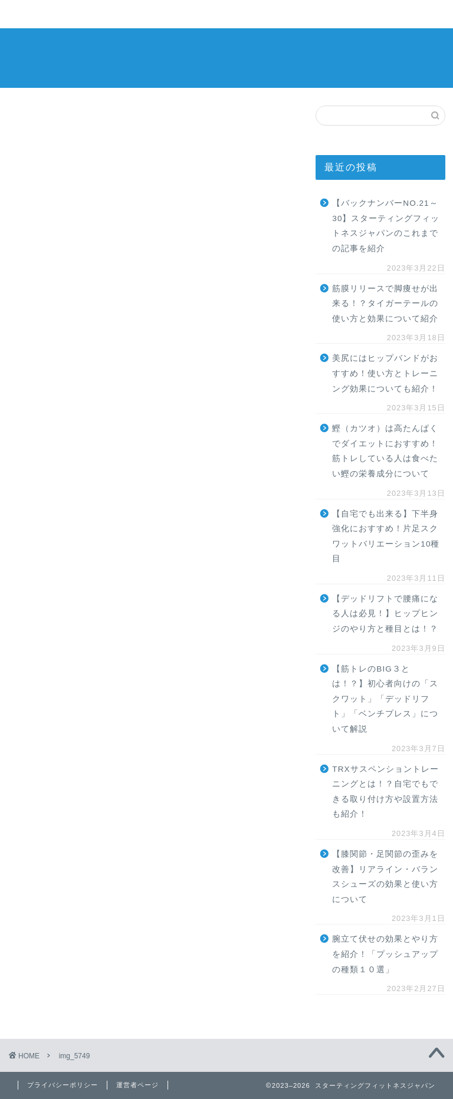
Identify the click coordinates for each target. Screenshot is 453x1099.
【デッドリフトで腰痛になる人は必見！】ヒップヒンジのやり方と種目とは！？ (385, 613)
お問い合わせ (357, 14)
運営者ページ (137, 1084)
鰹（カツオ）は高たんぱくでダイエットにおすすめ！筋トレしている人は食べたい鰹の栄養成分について (385, 451)
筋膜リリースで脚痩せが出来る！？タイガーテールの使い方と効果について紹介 (385, 303)
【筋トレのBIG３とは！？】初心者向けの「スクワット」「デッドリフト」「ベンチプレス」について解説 (385, 698)
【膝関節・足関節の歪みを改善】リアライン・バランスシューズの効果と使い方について (385, 877)
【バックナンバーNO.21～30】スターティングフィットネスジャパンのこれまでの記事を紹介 (385, 226)
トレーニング (51, 14)
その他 (280, 14)
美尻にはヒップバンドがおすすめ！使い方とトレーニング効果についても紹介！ (385, 373)
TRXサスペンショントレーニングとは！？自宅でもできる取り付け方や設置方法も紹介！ (385, 792)
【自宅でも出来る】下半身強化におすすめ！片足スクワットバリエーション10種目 (385, 536)
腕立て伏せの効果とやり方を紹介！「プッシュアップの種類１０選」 (385, 954)
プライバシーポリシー (62, 1084)
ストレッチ (127, 14)
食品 (204, 14)
